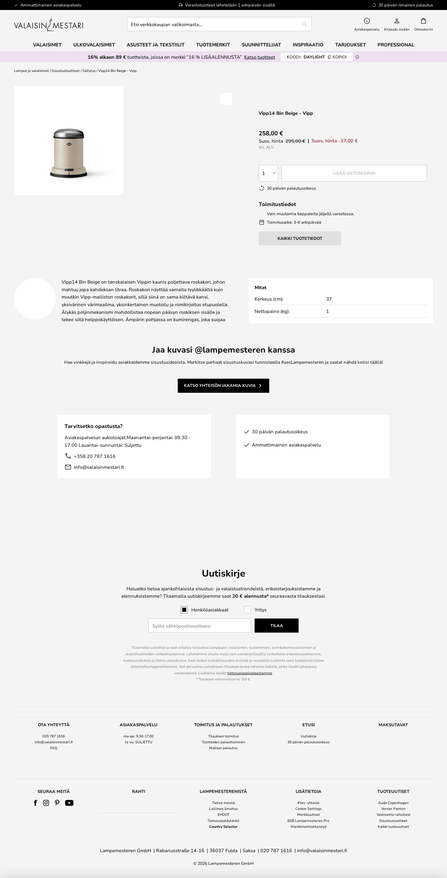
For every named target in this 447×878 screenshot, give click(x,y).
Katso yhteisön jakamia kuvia (220, 399)
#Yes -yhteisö (308, 802)
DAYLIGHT (317, 57)
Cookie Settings (308, 808)
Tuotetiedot (148, 275)
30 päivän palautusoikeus (308, 722)
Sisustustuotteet (66, 70)
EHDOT (223, 814)
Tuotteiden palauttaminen (223, 722)
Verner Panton (393, 808)
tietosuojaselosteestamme (249, 653)
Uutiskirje (308, 716)
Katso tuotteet (259, 57)
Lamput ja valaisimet (31, 70)
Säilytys (89, 70)
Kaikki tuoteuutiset (393, 826)
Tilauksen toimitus (223, 716)
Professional (395, 44)
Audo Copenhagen (393, 802)
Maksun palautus (223, 728)
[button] (226, 99)
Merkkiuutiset (308, 814)
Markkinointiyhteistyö (308, 826)
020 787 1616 (54, 716)
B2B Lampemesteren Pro (308, 820)
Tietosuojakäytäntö (223, 820)
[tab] (65, 275)
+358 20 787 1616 (95, 470)
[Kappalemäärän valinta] (268, 173)
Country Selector (223, 826)
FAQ (53, 728)
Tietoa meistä (223, 802)
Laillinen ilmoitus (223, 808)
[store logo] (49, 24)
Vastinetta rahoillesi (393, 814)
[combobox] (219, 24)
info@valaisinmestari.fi (99, 481)
